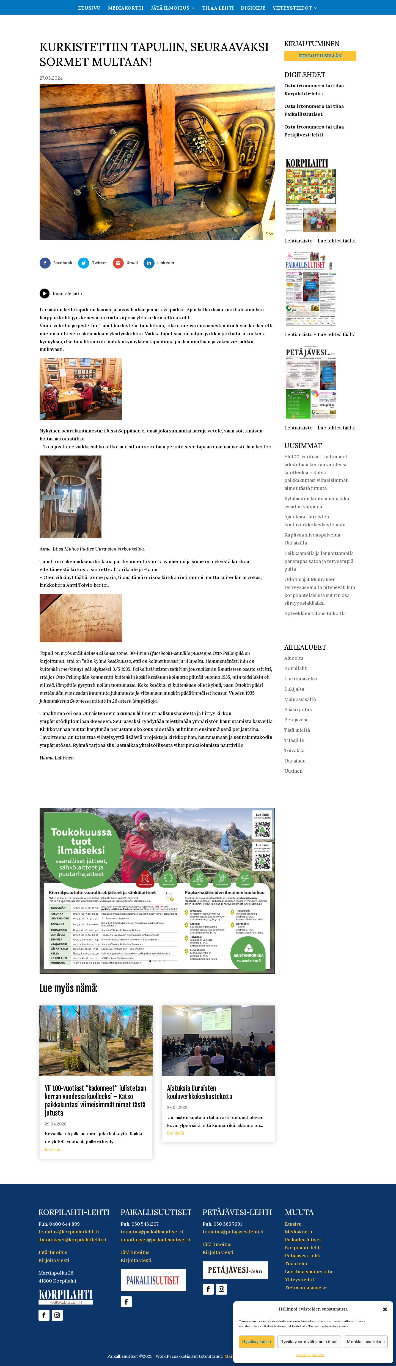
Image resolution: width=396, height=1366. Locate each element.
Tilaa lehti (218, 8)
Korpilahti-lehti (303, 1248)
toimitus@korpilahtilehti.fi (68, 1232)
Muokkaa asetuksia (366, 1341)
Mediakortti (126, 8)
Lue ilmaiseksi (300, 679)
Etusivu (89, 8)
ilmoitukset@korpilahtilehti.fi (72, 1240)
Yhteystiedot (292, 8)
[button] (385, 1309)
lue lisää (53, 1149)
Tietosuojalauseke (310, 1355)
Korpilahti (296, 668)
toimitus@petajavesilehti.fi (233, 1232)
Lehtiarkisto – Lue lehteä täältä (320, 241)
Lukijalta (294, 689)
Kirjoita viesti (53, 1260)
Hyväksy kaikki (256, 1341)
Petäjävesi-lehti (303, 1256)
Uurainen (295, 761)
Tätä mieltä (297, 730)
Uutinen (293, 771)
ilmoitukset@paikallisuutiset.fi (155, 1240)
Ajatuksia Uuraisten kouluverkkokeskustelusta (199, 1093)
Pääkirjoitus (298, 709)
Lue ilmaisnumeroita (308, 1272)
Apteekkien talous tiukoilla (315, 613)
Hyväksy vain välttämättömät (309, 1341)
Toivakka (294, 750)
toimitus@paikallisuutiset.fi (152, 1232)
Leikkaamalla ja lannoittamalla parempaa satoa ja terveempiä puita (319, 561)
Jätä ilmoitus (170, 8)
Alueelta (293, 658)
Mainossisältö (300, 699)
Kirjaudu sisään (320, 55)
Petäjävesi (295, 720)
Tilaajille (294, 740)
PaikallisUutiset (303, 1240)
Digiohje (253, 8)
